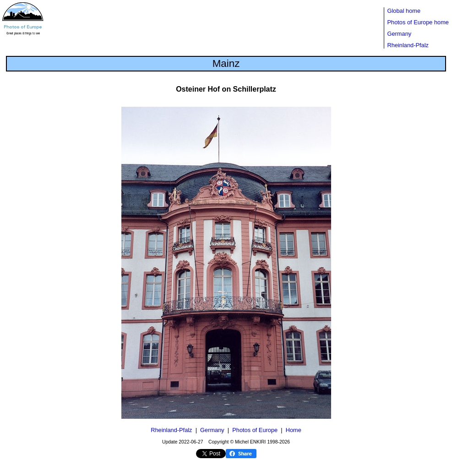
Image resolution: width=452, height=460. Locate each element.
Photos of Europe (255, 430)
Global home (404, 10)
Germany (399, 33)
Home (293, 430)
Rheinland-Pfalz (408, 45)
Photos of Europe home (418, 22)
